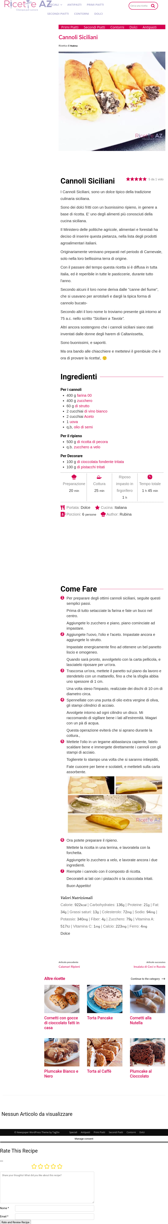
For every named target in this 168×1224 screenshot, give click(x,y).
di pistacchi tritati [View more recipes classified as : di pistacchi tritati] (91, 467)
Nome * (4, 1207)
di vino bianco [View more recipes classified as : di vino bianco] (95, 411)
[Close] (1, 1160)
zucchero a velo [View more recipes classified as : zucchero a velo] (87, 447)
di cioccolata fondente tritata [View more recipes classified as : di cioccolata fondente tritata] (100, 462)
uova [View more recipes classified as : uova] (74, 422)
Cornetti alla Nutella (146, 1018)
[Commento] (47, 1186)
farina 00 (84, 395)
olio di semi (83, 427)
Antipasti (85, 1131)
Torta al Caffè (98, 1070)
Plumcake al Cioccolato (140, 1073)
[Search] (153, 5)
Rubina (74, 45)
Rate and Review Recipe (15, 1221)
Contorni (131, 1131)
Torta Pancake (99, 1018)
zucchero (84, 401)
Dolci (142, 1131)
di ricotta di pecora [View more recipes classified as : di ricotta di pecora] (92, 442)
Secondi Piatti (116, 1131)
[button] (128, 179)
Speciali (73, 1131)
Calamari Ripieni (69, 966)
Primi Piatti (99, 1131)
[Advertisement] (113, 545)
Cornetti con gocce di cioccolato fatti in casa (61, 1023)
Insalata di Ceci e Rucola (149, 966)
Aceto (89, 416)
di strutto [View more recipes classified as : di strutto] (82, 406)
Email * (4, 1215)
